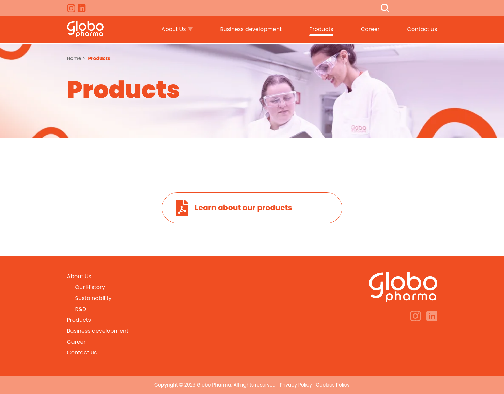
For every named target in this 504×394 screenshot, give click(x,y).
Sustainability (93, 298)
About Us (173, 29)
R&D (80, 309)
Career (370, 29)
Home (74, 58)
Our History (90, 287)
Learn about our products (243, 208)
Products (321, 29)
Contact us (422, 29)
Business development (251, 29)
